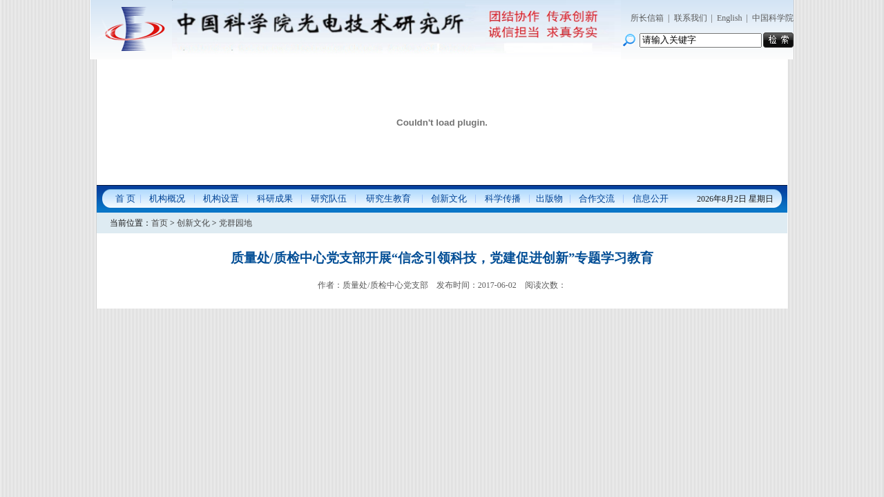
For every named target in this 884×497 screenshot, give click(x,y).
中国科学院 (773, 18)
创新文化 (449, 198)
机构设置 (221, 198)
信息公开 (651, 198)
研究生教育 (388, 198)
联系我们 (690, 18)
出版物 (549, 198)
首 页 (125, 198)
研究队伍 (329, 198)
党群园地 (235, 223)
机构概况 (167, 198)
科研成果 (275, 198)
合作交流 (597, 198)
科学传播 (503, 198)
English (729, 18)
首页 (159, 223)
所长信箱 (647, 18)
